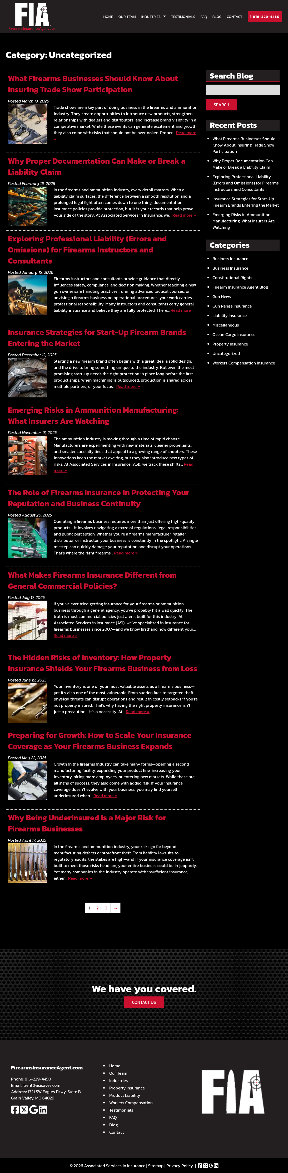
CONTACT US (144, 1002)
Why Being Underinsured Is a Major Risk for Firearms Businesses (87, 823)
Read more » (184, 215)
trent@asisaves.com (41, 1085)
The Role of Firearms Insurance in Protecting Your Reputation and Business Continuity (98, 497)
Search (221, 104)
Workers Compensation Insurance (243, 363)
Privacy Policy (179, 1165)
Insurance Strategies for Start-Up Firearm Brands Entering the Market (97, 337)
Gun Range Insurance (232, 306)
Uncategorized (226, 353)
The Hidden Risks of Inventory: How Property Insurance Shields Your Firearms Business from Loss (102, 662)
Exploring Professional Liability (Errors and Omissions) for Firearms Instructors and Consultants (87, 250)
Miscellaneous (225, 325)
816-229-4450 (265, 17)
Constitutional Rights (232, 277)
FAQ (204, 17)
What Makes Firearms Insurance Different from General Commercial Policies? (92, 580)
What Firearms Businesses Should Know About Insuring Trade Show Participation (93, 83)
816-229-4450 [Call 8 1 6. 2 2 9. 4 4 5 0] (38, 1079)
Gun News (221, 296)
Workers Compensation (131, 1102)
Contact (234, 17)
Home (108, 17)
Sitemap (156, 1165)
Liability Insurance (229, 315)
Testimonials (183, 17)
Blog (216, 17)
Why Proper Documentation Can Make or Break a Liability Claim (97, 166)
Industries (151, 17)
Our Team (127, 17)
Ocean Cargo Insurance (234, 334)
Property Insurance (230, 344)
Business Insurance (230, 258)
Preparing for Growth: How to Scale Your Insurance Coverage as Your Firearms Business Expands (99, 740)
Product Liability (124, 1095)
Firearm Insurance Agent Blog (240, 287)
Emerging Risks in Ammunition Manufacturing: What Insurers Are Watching (93, 415)
